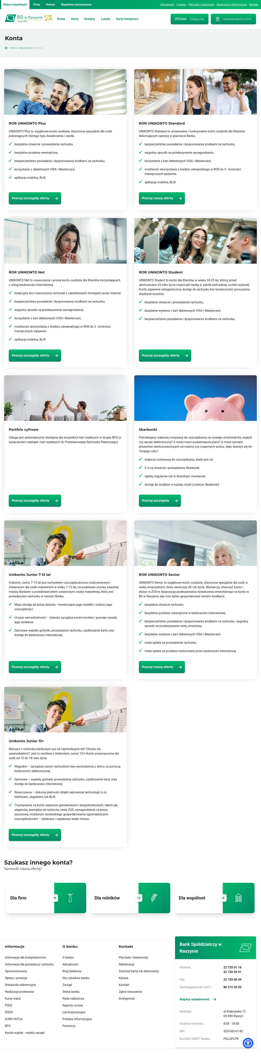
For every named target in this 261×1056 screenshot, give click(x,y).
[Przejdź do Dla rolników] (138, 898)
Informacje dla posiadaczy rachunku (29, 964)
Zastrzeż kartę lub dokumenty (139, 971)
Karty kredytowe (127, 19)
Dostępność (127, 998)
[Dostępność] (248, 1043)
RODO (9, 1012)
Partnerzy (68, 1026)
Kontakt (253, 4)
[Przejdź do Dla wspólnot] (223, 898)
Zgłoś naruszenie (130, 992)
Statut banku (71, 992)
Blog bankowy (71, 971)
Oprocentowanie (16, 971)
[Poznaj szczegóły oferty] (41, 198)
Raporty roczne (72, 1005)
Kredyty (89, 19)
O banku (181, 4)
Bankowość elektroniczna (232, 4)
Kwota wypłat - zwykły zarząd (24, 1033)
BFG (8, 1026)
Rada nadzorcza (73, 998)
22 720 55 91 (233, 972)
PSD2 (8, 1005)
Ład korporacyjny (73, 1012)
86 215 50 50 (233, 987)
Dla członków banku (75, 978)
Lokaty (105, 19)
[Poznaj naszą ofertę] (168, 198)
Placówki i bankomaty (201, 4)
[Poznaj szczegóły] (166, 501)
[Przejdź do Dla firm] (54, 898)
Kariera (123, 978)
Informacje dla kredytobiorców (25, 957)
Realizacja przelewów (19, 992)
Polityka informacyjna (77, 1019)
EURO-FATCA (13, 1019)
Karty (74, 19)
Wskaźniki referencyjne (20, 985)
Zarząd (67, 985)
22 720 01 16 (233, 967)
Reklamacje (126, 964)
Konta (61, 19)
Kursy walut (13, 998)
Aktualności (167, 4)
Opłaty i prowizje (16, 978)
